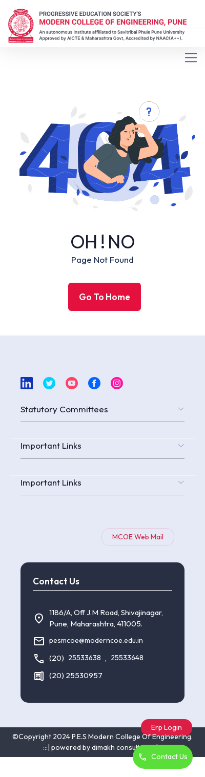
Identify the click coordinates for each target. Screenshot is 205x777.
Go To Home (104, 296)
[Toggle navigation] (102, 58)
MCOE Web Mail (137, 536)
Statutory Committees (64, 409)
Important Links (50, 445)
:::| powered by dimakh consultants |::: (102, 747)
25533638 (84, 657)
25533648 (127, 657)
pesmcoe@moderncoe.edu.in (96, 640)
